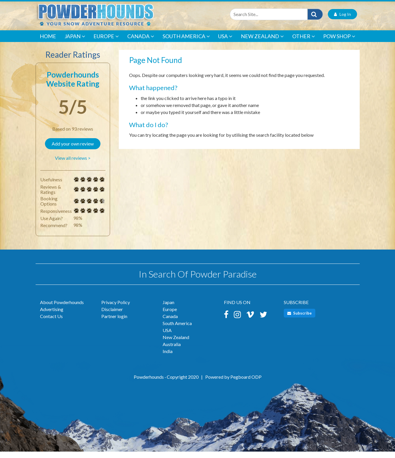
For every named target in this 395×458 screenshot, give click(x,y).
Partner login (114, 322)
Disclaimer (112, 315)
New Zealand (262, 43)
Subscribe (299, 319)
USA (225, 43)
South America (186, 43)
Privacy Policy (115, 308)
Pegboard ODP (246, 383)
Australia (172, 350)
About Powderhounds (62, 308)
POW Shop (339, 43)
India (168, 357)
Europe (106, 43)
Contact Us (51, 322)
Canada (140, 43)
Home (48, 42)
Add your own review (73, 150)
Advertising (51, 315)
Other (303, 43)
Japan (75, 43)
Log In (342, 20)
